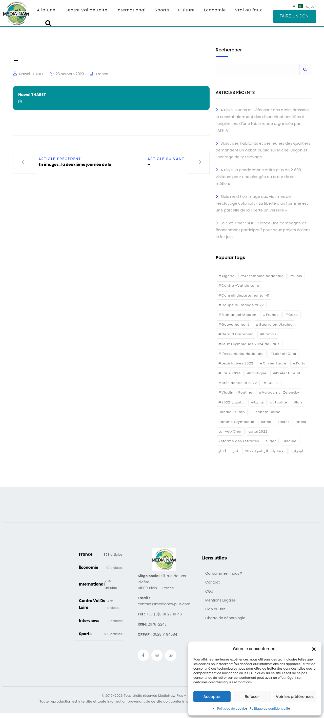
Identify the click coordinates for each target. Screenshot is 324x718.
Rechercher (229, 50)
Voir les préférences (295, 696)
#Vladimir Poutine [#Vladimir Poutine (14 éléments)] (235, 392)
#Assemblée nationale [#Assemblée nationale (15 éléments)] (262, 276)
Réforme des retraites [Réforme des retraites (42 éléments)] (238, 441)
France (102, 73)
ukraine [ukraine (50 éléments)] (289, 441)
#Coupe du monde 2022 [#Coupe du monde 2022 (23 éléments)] (241, 305)
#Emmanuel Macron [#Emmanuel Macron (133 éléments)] (237, 314)
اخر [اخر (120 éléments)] (235, 451)
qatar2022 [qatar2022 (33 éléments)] (258, 431)
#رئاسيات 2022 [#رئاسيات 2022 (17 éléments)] (231, 402)
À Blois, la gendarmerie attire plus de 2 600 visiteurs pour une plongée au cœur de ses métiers (258, 176)
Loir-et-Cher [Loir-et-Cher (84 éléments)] (230, 431)
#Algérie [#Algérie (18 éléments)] (226, 276)
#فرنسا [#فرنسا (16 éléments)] (257, 402)
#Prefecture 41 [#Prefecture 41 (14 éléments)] (286, 373)
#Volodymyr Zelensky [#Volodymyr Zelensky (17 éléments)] (279, 392)
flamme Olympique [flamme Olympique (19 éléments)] (236, 421)
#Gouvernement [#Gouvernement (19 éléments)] (233, 324)
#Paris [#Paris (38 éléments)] (299, 363)
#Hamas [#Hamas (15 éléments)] (268, 334)
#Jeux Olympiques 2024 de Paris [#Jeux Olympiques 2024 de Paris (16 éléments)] (249, 344)
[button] (313, 648)
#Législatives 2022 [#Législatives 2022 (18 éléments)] (235, 363)
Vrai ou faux (248, 10)
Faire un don (294, 16)
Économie (215, 10)
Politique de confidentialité (270, 708)
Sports (162, 10)
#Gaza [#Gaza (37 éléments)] (291, 314)
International (131, 10)
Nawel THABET (31, 73)
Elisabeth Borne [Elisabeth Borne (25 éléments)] (265, 412)
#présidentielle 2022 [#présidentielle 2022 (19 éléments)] (237, 382)
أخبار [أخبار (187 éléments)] (222, 451)
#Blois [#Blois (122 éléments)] (296, 276)
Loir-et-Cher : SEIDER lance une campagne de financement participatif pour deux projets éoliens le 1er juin (263, 229)
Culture (186, 10)
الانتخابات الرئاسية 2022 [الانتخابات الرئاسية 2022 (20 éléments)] (265, 451)
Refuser (252, 696)
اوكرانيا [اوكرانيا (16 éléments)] (297, 451)
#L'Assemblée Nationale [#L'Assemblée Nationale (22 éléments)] (241, 353)
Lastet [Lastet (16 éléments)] (283, 421)
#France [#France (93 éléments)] (271, 314)
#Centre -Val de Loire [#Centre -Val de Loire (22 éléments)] (238, 285)
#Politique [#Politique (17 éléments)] (257, 373)
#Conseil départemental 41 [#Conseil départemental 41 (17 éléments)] (244, 295)
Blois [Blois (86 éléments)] (298, 402)
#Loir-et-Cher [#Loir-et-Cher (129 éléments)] (283, 353)
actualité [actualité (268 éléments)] (278, 402)
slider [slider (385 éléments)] (271, 441)
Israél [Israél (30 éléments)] (266, 421)
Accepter (211, 696)
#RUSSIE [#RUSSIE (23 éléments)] (271, 382)
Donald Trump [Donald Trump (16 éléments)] (231, 412)
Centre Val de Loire (86, 10)
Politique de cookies (232, 708)
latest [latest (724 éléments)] (301, 421)
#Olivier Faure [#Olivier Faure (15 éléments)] (273, 363)
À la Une (46, 10)
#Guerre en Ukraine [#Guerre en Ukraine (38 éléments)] (274, 324)
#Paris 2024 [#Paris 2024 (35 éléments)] (229, 373)
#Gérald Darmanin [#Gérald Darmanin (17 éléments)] (236, 334)
